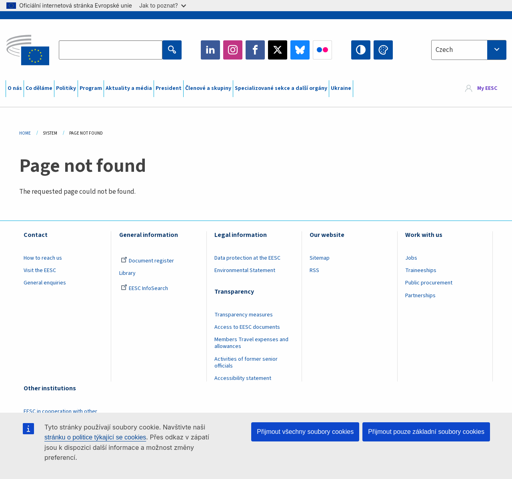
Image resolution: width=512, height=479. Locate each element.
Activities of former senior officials (246, 362)
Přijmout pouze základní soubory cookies (426, 431)
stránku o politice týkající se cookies (95, 437)
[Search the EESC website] (110, 50)
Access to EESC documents (247, 327)
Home (25, 133)
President (169, 88)
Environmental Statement (244, 270)
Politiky (66, 88)
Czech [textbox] (444, 50)
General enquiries (45, 283)
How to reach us (43, 258)
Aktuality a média (129, 88)
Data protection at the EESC (247, 258)
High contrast (360, 50)
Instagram (232, 50)
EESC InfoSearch (144, 288)
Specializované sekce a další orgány (281, 88)
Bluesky (300, 50)
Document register (147, 261)
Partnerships (420, 296)
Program (91, 88)
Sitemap (320, 258)
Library (127, 273)
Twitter (277, 50)
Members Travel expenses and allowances (251, 343)
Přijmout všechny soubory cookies (305, 431)
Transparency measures (243, 315)
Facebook (255, 50)
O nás (15, 88)
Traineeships (420, 270)
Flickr (322, 50)
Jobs (411, 258)
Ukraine (341, 88)
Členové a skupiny (208, 88)
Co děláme (39, 88)
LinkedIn (210, 50)
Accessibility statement (242, 378)
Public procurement (428, 283)
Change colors (383, 50)
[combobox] (468, 50)
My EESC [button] (487, 89)
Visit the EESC (40, 270)
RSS (314, 270)
